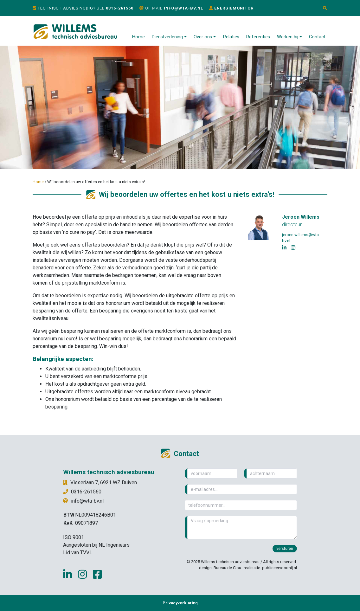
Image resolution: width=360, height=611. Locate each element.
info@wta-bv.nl (183, 8)
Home (138, 37)
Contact (317, 37)
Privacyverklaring (180, 603)
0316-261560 (119, 8)
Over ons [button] (203, 37)
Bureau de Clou (227, 567)
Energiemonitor (234, 8)
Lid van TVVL (77, 553)
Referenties (258, 37)
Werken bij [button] (287, 37)
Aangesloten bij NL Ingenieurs (96, 545)
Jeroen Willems (300, 217)
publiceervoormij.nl (279, 567)
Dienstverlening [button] (167, 37)
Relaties (231, 37)
